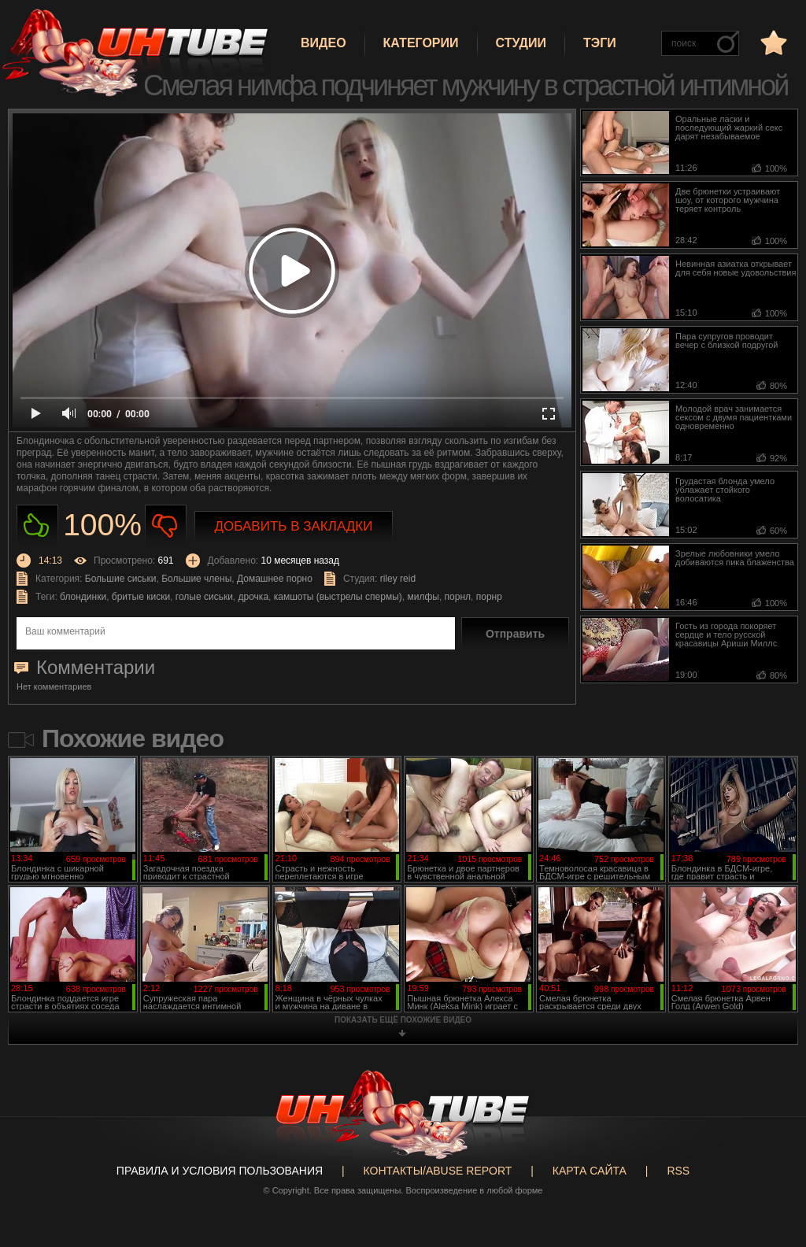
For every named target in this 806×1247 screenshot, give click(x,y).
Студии (521, 43)
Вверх (770, 1175)
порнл (458, 596)
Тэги (599, 43)
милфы (422, 596)
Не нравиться (166, 525)
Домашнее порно (274, 578)
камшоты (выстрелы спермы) (338, 596)
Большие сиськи (121, 578)
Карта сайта (590, 1170)
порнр (489, 596)
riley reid (398, 578)
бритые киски (141, 596)
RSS (678, 1170)
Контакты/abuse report (438, 1170)
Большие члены (196, 578)
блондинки (83, 596)
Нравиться (37, 525)
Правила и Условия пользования (219, 1170)
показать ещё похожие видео (403, 1020)
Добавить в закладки (294, 526)
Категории (421, 43)
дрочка (253, 596)
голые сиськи (204, 596)
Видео (323, 43)
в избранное (772, 42)
